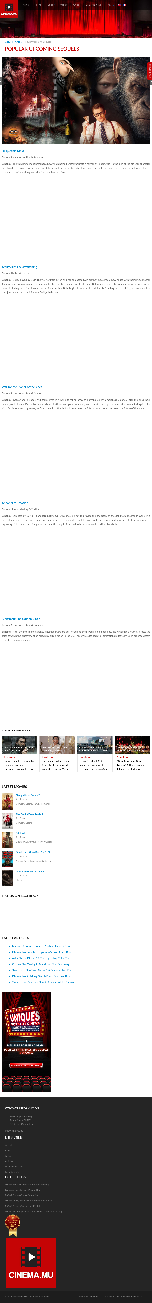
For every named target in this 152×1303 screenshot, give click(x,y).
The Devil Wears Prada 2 (29, 814)
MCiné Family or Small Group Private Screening (29, 1200)
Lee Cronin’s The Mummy (30, 871)
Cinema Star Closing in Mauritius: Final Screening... (41, 964)
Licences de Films (14, 1166)
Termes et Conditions (89, 1296)
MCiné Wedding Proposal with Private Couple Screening (33, 1211)
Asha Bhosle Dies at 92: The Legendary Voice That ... (42, 958)
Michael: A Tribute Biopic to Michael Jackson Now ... (42, 945)
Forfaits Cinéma (13, 1171)
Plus (109, 4)
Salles (50, 4)
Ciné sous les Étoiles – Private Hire (22, 1189)
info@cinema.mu (14, 1130)
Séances (150, 68)
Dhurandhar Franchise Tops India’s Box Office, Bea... (42, 952)
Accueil (26, 4)
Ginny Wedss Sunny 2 (28, 795)
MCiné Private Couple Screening (21, 1195)
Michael (20, 833)
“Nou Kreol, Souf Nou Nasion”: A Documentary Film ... (43, 970)
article (18, 41)
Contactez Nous (93, 4)
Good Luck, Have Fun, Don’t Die (33, 852)
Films (38, 4)
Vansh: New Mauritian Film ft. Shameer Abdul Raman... (44, 982)
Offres (76, 4)
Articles (63, 4)
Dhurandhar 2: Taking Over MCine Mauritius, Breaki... (43, 976)
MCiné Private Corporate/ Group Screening (27, 1184)
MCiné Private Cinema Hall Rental (22, 1206)
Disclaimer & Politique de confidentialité (123, 1296)
